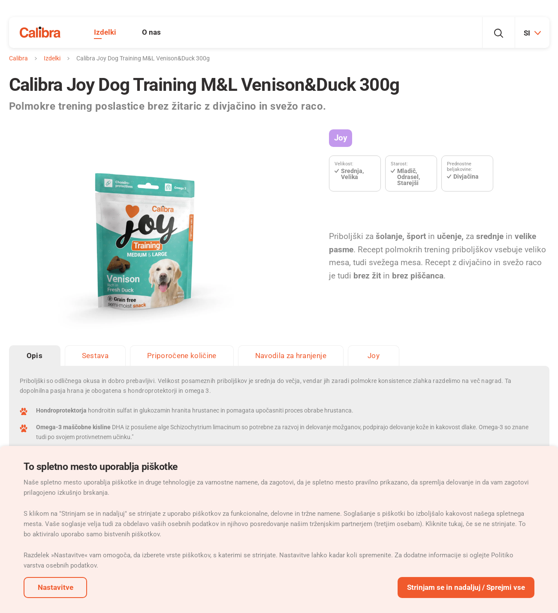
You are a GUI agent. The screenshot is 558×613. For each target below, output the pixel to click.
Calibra (18, 58)
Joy (340, 138)
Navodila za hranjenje (290, 355)
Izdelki (105, 32)
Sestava (95, 355)
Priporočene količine (182, 355)
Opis (34, 355)
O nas (151, 32)
